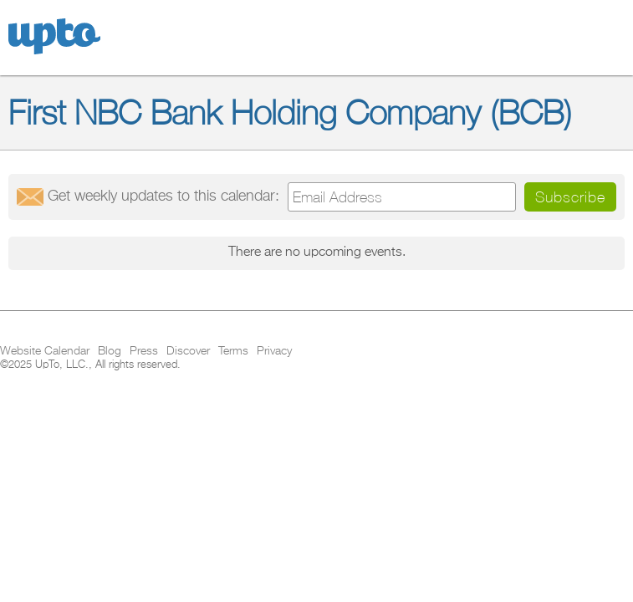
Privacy (274, 351)
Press (144, 351)
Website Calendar (44, 351)
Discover (188, 351)
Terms (233, 351)
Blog (109, 351)
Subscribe (570, 197)
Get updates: (163, 196)
